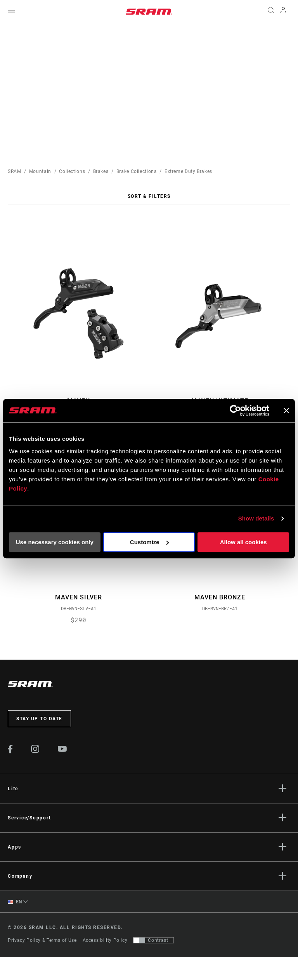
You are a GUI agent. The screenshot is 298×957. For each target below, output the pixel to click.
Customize (149, 542)
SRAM (14, 171)
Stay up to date (39, 718)
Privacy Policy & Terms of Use (42, 940)
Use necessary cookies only (55, 542)
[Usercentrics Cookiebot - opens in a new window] (235, 410)
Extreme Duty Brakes (188, 171)
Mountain (40, 171)
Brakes (101, 171)
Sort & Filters (149, 196)
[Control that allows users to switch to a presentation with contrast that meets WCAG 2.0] (153, 940)
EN (15, 902)
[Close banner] (286, 410)
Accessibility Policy (105, 940)
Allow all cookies (243, 542)
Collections (72, 171)
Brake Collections (136, 171)
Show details (256, 518)
